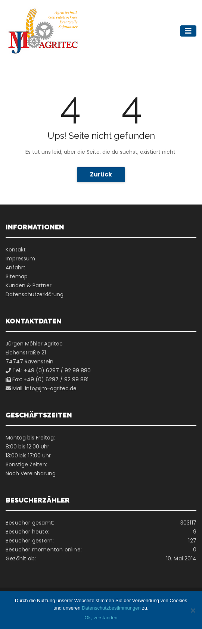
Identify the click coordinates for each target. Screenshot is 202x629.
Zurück (101, 174)
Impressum (20, 258)
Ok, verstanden (100, 617)
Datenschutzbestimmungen (111, 608)
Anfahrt (15, 267)
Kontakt (16, 249)
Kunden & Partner (29, 285)
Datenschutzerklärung (34, 294)
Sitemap (17, 276)
